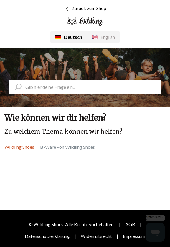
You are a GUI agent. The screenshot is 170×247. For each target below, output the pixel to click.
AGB (130, 224)
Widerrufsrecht (96, 236)
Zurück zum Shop (85, 8)
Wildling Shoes (19, 147)
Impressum (134, 236)
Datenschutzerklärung (47, 236)
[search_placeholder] (85, 87)
